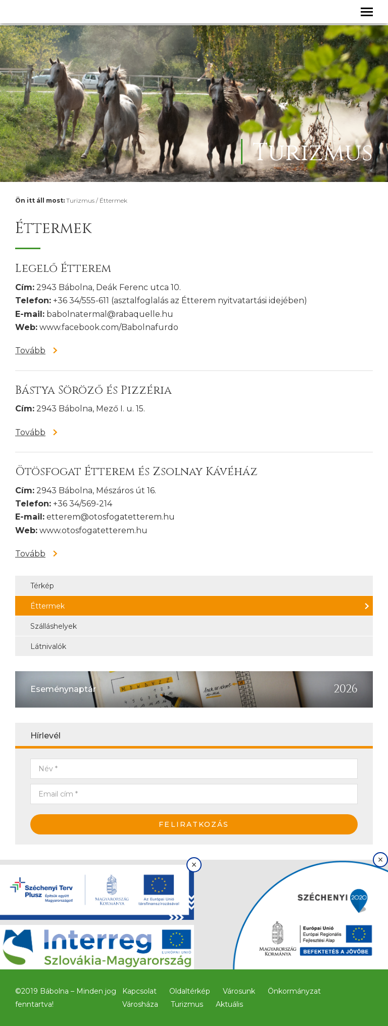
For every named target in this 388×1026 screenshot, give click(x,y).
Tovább (30, 350)
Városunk (239, 991)
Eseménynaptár (63, 689)
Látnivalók (48, 646)
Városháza (140, 1004)
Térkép (42, 585)
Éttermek (113, 200)
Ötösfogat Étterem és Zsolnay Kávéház (136, 471)
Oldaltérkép (189, 991)
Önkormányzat (294, 991)
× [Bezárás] (194, 865)
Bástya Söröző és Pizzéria (93, 390)
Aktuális (229, 1004)
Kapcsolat (139, 991)
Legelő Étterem (63, 268)
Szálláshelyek (53, 626)
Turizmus (80, 200)
